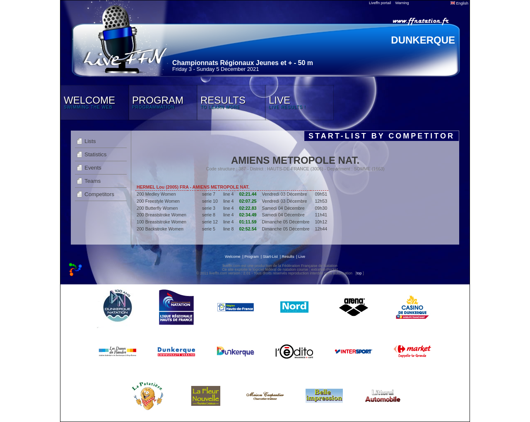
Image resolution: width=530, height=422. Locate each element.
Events (92, 168)
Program (251, 257)
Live (301, 257)
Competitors (99, 194)
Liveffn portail (380, 3)
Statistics (95, 154)
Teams (92, 181)
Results (288, 257)
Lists (90, 141)
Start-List (270, 257)
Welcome (232, 257)
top (359, 273)
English (459, 3)
